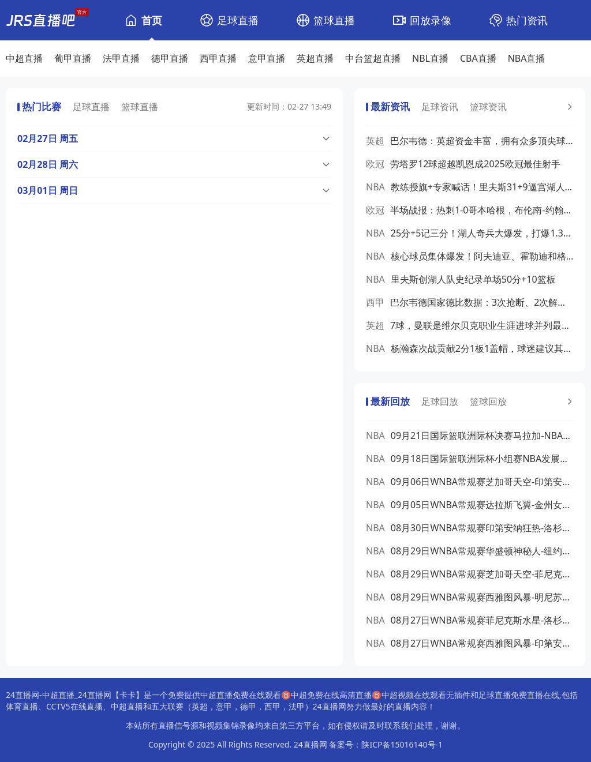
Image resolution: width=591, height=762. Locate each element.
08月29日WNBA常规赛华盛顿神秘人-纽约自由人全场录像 (482, 551)
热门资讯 (527, 20)
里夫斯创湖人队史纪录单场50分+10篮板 (473, 279)
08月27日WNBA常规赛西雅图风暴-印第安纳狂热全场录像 (482, 643)
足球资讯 (439, 106)
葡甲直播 (72, 58)
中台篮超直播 (373, 58)
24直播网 (310, 744)
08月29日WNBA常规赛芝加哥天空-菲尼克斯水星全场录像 (482, 574)
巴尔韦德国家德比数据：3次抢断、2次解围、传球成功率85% (482, 302)
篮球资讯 (488, 106)
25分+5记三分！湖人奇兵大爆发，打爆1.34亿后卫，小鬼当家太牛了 (482, 233)
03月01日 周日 (47, 190)
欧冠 (375, 163)
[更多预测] (568, 107)
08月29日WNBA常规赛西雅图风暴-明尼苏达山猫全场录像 (482, 597)
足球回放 (439, 401)
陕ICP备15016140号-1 (402, 744)
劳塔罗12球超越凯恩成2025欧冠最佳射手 (475, 163)
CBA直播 (478, 58)
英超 (375, 140)
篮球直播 (334, 20)
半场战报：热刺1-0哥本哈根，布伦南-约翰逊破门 (482, 210)
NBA (375, 187)
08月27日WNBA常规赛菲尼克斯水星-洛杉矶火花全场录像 (482, 620)
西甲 (375, 302)
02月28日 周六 (47, 164)
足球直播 (238, 20)
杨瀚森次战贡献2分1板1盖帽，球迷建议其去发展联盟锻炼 (482, 348)
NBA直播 (526, 58)
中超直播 (24, 58)
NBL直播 (430, 58)
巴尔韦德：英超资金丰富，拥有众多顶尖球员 (482, 140)
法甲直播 (121, 58)
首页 (151, 20)
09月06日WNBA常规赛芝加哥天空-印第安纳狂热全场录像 (482, 481)
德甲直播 (169, 58)
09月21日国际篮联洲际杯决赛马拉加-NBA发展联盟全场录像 (482, 435)
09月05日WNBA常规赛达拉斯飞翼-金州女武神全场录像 (482, 504)
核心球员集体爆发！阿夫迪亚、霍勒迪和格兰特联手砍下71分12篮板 (482, 256)
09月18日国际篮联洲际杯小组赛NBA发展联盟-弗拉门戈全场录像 (482, 458)
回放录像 (430, 20)
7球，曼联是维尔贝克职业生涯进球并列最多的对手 (482, 325)
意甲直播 (266, 58)
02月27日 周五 (47, 138)
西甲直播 (218, 58)
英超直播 (315, 58)
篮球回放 (488, 401)
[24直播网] (40, 20)
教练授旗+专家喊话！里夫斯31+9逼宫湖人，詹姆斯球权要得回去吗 (482, 187)
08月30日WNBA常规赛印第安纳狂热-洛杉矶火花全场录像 (482, 527)
